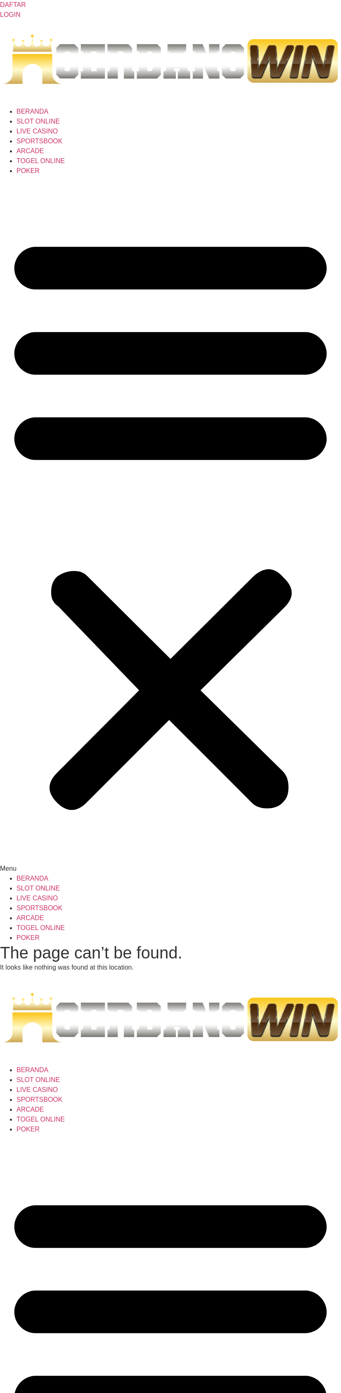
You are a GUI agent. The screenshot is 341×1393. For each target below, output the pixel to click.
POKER (28, 170)
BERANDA (32, 111)
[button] (170, 525)
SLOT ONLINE (38, 121)
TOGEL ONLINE (40, 160)
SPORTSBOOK (39, 141)
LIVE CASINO (37, 131)
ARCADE (30, 150)
